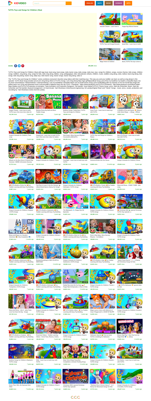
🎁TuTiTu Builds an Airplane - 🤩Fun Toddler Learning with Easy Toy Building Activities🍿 (21, 336)
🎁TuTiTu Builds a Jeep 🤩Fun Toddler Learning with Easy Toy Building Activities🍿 (101, 262)
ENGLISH (90, 3)
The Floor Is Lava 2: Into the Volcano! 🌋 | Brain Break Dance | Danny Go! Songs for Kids (48, 187)
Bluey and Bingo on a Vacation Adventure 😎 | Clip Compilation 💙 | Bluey (20, 237)
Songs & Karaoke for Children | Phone (128, 160)
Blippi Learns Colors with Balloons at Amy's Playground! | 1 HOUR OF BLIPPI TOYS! (102, 311)
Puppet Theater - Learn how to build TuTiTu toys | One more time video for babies (20, 112)
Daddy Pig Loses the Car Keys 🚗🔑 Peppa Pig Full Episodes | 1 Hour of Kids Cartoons (75, 286)
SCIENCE (118, 3)
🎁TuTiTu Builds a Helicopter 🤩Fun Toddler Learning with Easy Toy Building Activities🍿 (48, 286)
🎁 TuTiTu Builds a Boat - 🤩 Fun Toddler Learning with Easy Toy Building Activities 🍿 (75, 311)
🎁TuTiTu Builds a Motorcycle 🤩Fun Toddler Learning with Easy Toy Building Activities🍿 (21, 262)
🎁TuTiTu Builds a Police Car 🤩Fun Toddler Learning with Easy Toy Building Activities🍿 (21, 187)
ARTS (128, 3)
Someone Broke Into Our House (99, 160)
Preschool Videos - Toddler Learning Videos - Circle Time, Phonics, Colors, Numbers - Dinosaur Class (47, 336)
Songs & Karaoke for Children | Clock (47, 160)
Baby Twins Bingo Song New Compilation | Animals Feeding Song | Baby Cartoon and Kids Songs (74, 361)
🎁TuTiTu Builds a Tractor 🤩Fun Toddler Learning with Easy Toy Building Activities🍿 (102, 187)
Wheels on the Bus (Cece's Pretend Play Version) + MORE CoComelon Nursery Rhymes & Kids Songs (21, 162)
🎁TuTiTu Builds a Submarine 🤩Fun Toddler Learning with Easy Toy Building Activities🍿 (48, 211)
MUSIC (108, 3)
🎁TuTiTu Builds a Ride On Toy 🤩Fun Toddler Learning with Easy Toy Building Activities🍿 (75, 237)
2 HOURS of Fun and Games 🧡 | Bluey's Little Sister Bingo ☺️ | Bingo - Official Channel (129, 112)
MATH (100, 3)
